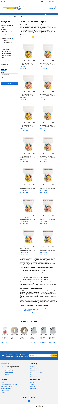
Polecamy (32, 382)
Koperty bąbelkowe (6, 53)
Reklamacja (32, 374)
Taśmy (3, 27)
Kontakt (3, 392)
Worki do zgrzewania (6, 51)
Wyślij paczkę (46, 14)
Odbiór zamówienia (5, 390)
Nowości (21, 14)
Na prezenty (6, 40)
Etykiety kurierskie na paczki (29, 312)
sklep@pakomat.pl (9, 372)
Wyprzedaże (33, 388)
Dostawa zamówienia (6, 388)
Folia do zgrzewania (6, 55)
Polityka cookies (33, 368)
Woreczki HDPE (5, 45)
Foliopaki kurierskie (7, 31)
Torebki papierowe (6, 47)
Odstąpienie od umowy (35, 376)
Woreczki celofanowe (7, 38)
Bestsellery (28, 14)
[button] (33, 364)
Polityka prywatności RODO (36, 372)
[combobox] (27, 37)
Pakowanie (4, 29)
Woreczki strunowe (7, 36)
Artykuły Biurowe (5, 64)
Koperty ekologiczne (6, 59)
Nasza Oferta (13, 14)
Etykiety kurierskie (6, 34)
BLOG (39, 14)
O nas (34, 14)
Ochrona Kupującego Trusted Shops (9, 384)
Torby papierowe (6, 49)
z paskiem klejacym (8, 42)
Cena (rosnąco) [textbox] (24, 36)
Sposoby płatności (34, 370)
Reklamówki (4, 57)
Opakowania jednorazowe (8, 62)
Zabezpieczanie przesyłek (8, 25)
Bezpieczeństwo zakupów (7, 386)
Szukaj (9, 83)
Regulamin (32, 366)
